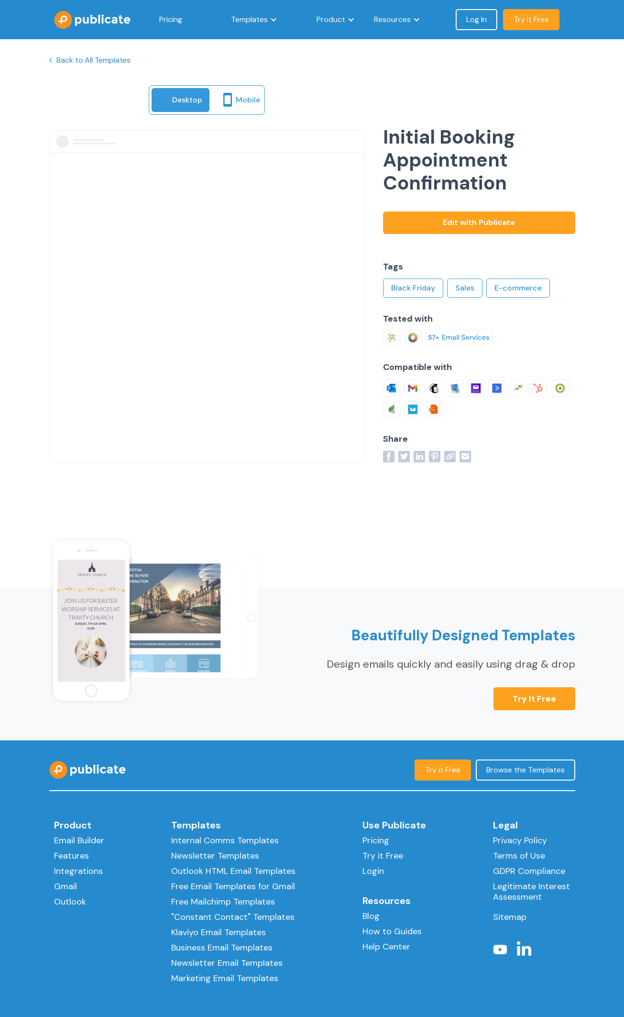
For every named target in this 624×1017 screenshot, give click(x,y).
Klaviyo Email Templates (218, 932)
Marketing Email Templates (224, 978)
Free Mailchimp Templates (223, 901)
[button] (254, 19)
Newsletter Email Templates (227, 963)
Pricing (170, 19)
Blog (371, 916)
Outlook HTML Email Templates (233, 871)
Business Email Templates (222, 947)
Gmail (65, 886)
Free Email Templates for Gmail (233, 886)
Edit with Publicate (479, 222)
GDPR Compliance (529, 871)
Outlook (70, 901)
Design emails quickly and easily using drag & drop (451, 664)
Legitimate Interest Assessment (531, 891)
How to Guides (392, 931)
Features (71, 855)
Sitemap (509, 917)
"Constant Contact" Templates (233, 917)
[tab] (180, 100)
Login (373, 871)
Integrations (78, 871)
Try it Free (534, 698)
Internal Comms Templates (225, 840)
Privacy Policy (520, 840)
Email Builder (79, 840)
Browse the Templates (525, 770)
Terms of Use (519, 855)
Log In (476, 19)
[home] (92, 20)
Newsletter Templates (215, 855)
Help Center (386, 946)
